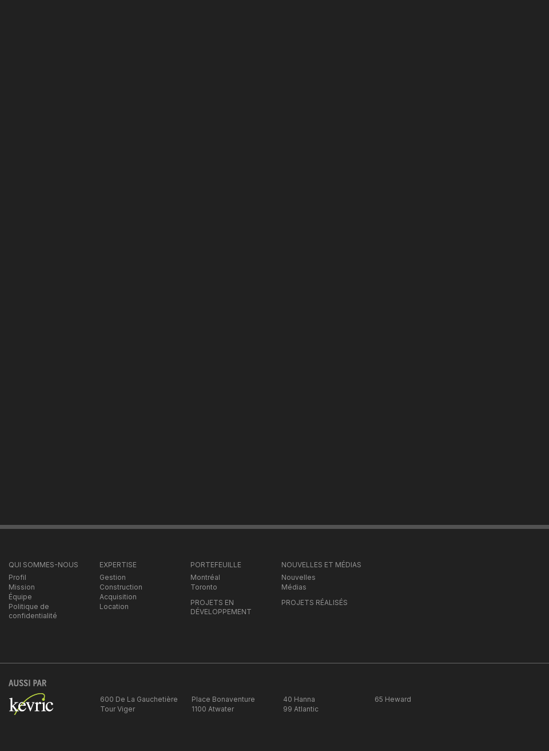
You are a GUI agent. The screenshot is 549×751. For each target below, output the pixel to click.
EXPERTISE (118, 564)
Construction (121, 587)
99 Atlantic (301, 709)
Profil (17, 577)
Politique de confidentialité (33, 611)
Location (114, 606)
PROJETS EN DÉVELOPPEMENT (221, 607)
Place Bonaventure (223, 699)
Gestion (113, 577)
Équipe (20, 596)
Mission (22, 587)
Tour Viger (117, 709)
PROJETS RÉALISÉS (314, 602)
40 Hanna (299, 699)
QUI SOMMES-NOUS (43, 564)
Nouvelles (298, 577)
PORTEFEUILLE (215, 564)
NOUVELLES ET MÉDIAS (321, 564)
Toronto (203, 587)
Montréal (205, 577)
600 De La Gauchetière (139, 699)
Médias (294, 587)
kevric (31, 710)
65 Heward (393, 699)
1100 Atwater (213, 709)
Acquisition (118, 596)
